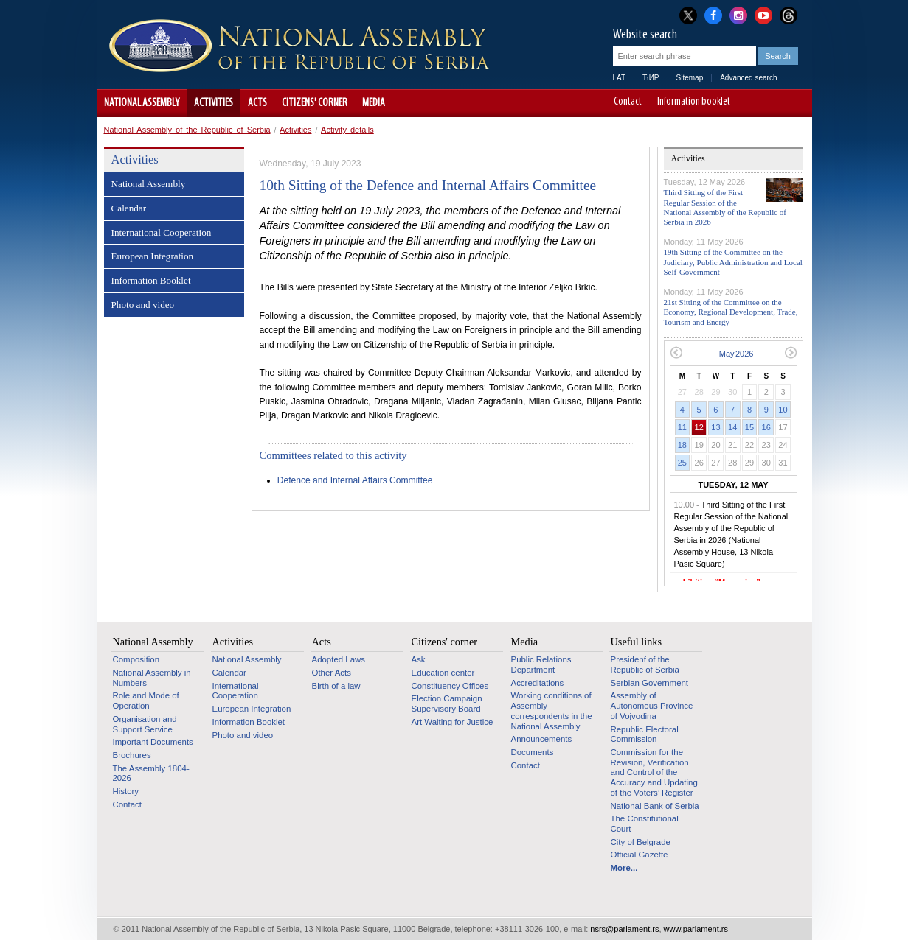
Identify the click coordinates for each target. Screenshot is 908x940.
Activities (213, 103)
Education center (443, 672)
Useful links (636, 642)
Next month (791, 352)
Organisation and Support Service (145, 724)
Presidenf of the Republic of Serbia (645, 664)
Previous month (676, 352)
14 (732, 427)
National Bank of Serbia (655, 806)
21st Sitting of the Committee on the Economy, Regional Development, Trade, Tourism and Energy (731, 312)
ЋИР (650, 78)
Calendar (129, 208)
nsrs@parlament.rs (624, 929)
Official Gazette (639, 854)
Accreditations (537, 682)
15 (749, 427)
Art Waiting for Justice (452, 722)
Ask (419, 659)
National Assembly (141, 103)
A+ (773, 103)
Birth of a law (336, 685)
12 (699, 427)
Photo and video (143, 304)
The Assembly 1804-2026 (151, 773)
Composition (136, 659)
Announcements (541, 738)
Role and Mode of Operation (146, 700)
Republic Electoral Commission (645, 734)
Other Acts (331, 672)
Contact (628, 102)
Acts (257, 103)
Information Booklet (151, 280)
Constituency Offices (450, 685)
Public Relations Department (541, 664)
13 (715, 427)
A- (752, 103)
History (126, 791)
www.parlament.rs (696, 929)
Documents (532, 752)
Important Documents (153, 741)
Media (373, 103)
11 (682, 427)
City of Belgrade (640, 842)
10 (782, 409)
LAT (619, 78)
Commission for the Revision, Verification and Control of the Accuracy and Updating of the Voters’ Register (654, 772)
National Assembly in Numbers (152, 677)
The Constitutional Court (645, 823)
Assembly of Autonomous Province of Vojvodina (652, 705)
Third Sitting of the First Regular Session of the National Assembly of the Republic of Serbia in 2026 (725, 207)
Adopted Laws (339, 659)
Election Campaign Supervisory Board (447, 703)
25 (682, 462)
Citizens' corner (314, 103)
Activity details (347, 129)
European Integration (152, 256)
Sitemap (690, 78)
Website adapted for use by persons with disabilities (794, 103)
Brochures (132, 755)
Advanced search (748, 78)
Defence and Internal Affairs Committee (355, 480)
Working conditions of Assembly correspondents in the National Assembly (551, 710)
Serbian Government (650, 682)
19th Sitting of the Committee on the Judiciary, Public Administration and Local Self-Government (733, 262)
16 (766, 427)
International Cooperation (161, 232)
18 (682, 445)
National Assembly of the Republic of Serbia (187, 129)
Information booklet (693, 102)
